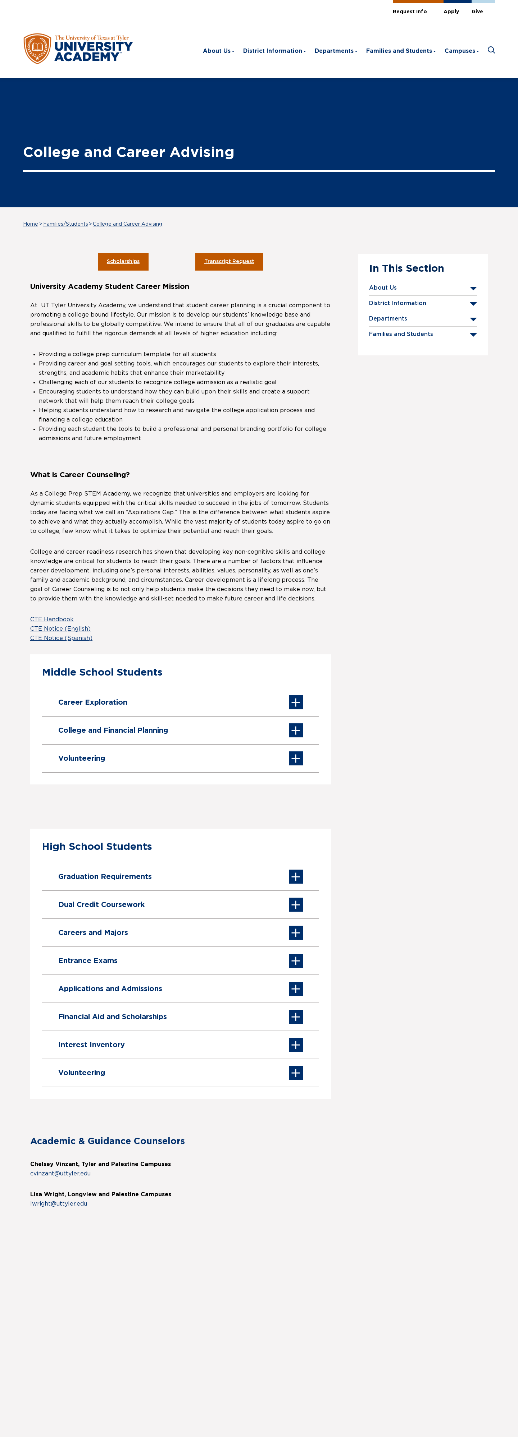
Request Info (410, 11)
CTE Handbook (52, 619)
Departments (334, 51)
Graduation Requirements (180, 877)
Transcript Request (229, 261)
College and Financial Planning (180, 730)
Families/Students (65, 224)
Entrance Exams (180, 961)
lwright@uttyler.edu (58, 1204)
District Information (272, 51)
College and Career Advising (127, 224)
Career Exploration (180, 702)
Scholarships (123, 261)
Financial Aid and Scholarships (180, 1017)
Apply (451, 11)
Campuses (460, 51)
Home (30, 224)
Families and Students (399, 51)
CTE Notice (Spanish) (61, 638)
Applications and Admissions (180, 989)
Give (477, 11)
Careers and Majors (180, 933)
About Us (217, 51)
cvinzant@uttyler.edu (60, 1173)
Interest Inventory (180, 1045)
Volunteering (180, 758)
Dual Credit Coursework (180, 905)
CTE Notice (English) (60, 629)
